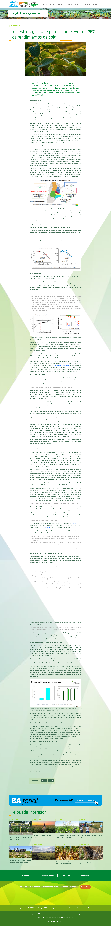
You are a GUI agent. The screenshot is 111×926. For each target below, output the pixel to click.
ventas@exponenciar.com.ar (46, 917)
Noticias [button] (52, 4)
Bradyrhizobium (77, 523)
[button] (42, 780)
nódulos (65, 525)
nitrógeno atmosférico (45, 527)
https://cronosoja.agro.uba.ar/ (62, 365)
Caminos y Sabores (44, 6)
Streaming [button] (61, 4)
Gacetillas (66, 876)
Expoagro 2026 (28, 876)
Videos (70, 4)
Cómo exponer (48, 876)
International (87, 4)
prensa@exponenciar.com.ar (64, 917)
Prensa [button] (95, 4)
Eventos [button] (76, 4)
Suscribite (86, 887)
